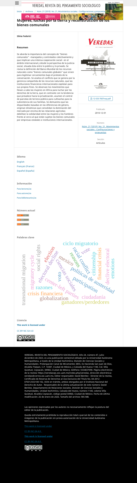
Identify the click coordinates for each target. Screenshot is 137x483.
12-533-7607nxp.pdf (102, 98)
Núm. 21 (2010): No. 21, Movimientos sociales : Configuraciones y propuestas (71, 11)
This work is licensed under (38, 426)
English (20, 161)
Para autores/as (24, 193)
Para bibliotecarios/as (26, 197)
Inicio (19, 11)
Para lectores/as (24, 188)
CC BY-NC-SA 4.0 (26, 330)
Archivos (29, 11)
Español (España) (25, 170)
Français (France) (25, 166)
